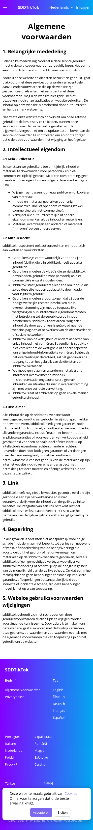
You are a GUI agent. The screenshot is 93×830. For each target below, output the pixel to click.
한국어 (48, 783)
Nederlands (13, 750)
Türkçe (10, 783)
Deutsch (59, 703)
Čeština (39, 764)
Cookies (70, 793)
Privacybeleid (15, 696)
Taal (56, 680)
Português (12, 736)
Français (59, 710)
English (58, 690)
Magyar (40, 750)
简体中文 (59, 696)
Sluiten (63, 812)
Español (58, 717)
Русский (11, 764)
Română (40, 743)
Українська (43, 736)
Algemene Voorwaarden (22, 690)
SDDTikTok (28, 7)
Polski (9, 757)
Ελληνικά (41, 757)
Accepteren (41, 812)
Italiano (10, 743)
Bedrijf (10, 680)
